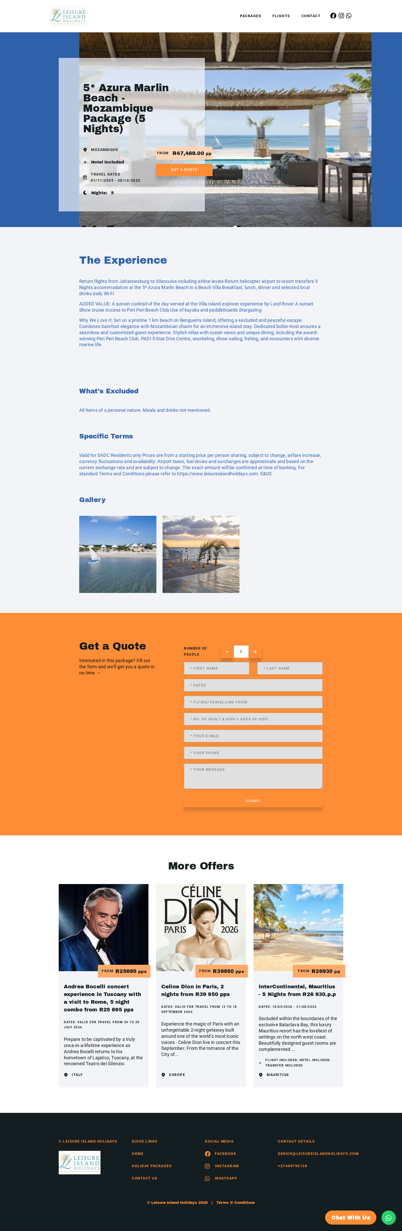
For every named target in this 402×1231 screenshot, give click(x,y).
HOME (138, 1154)
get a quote (184, 170)
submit (253, 801)
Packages (250, 16)
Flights (281, 16)
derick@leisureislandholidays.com (310, 1154)
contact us (144, 1178)
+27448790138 (292, 1166)
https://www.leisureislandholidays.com (217, 473)
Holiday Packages (152, 1166)
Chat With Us (350, 1217)
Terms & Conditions (235, 1203)
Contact (311, 16)
